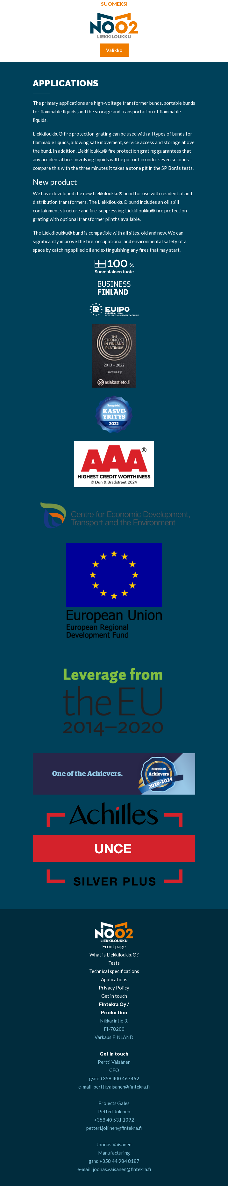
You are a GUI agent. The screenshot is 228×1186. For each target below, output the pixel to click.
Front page (114, 946)
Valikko (114, 50)
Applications (114, 979)
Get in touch (114, 996)
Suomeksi (114, 4)
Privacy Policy (114, 987)
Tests (114, 963)
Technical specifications (114, 971)
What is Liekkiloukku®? (114, 954)
